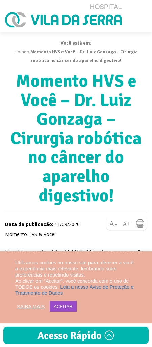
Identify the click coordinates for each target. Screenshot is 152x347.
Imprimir (140, 223)
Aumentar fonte (126, 223)
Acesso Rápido (76, 335)
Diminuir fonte (113, 223)
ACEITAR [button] (63, 306)
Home (20, 52)
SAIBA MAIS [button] (31, 306)
